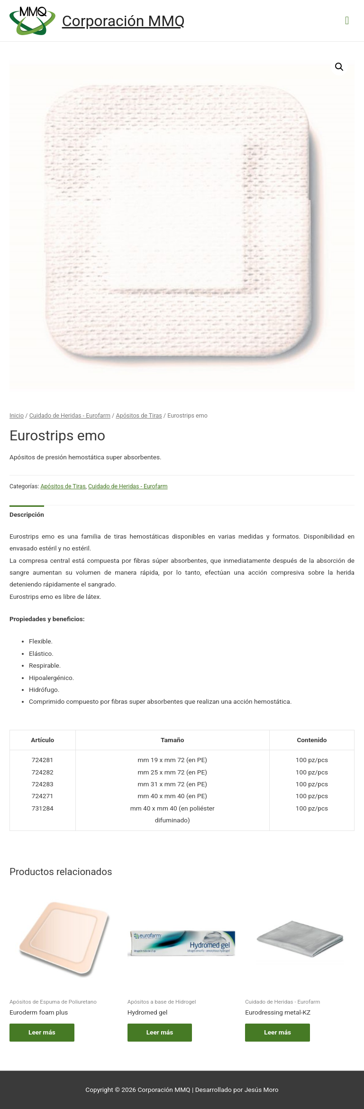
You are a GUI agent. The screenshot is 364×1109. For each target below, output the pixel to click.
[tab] (26, 514)
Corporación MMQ (123, 21)
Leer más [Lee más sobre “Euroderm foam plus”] (41, 1032)
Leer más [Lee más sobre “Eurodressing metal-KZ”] (277, 1032)
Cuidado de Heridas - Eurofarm (69, 415)
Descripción (26, 514)
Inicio (16, 415)
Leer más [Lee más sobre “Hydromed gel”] (159, 1032)
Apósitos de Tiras (139, 415)
